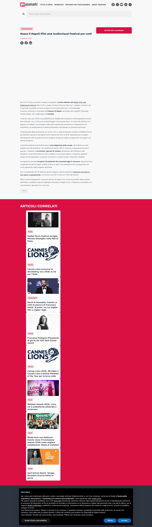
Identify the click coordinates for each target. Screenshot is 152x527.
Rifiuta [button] (110, 520)
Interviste (59, 5)
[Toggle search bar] (23, 14)
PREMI (24, 191)
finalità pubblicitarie (35, 505)
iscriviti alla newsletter (114, 30)
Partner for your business (77, 5)
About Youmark (99, 5)
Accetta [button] (124, 520)
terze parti (57, 501)
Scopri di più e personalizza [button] (36, 520)
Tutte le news (46, 5)
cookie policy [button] (96, 499)
